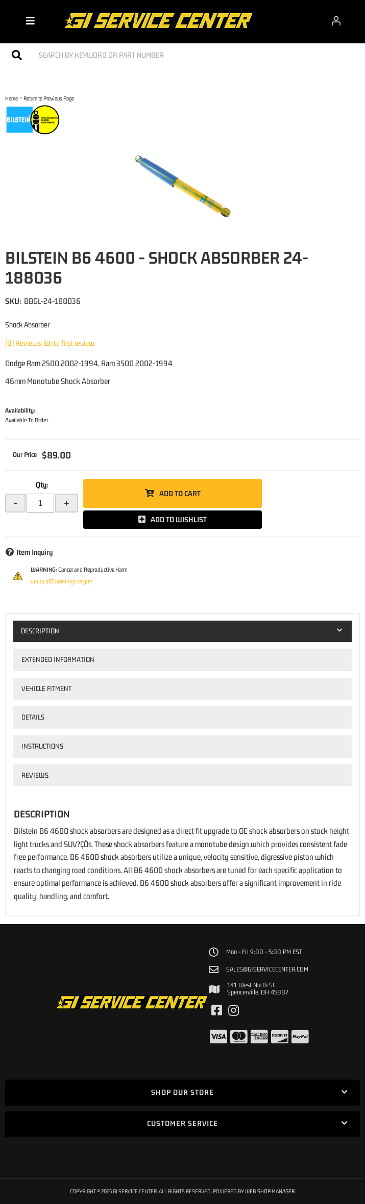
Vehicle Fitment (46, 688)
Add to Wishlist (179, 519)
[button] (182, 54)
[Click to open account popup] (336, 20)
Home (11, 98)
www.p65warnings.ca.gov (61, 581)
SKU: (13, 300)
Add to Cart (180, 493)
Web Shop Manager (270, 1191)
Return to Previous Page (48, 98)
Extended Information (57, 659)
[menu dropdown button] (30, 20)
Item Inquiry (34, 552)
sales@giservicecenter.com (267, 969)
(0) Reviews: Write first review (49, 343)
